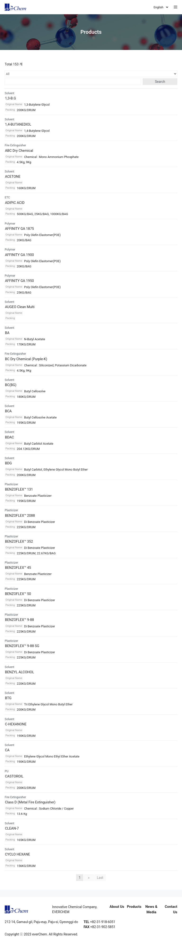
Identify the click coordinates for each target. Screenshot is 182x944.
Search (160, 82)
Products (134, 907)
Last (100, 878)
